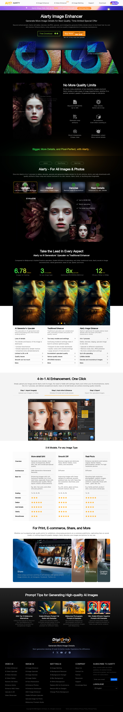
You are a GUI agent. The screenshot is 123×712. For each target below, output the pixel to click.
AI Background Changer (58, 675)
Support (91, 3)
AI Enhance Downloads (33, 688)
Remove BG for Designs (58, 688)
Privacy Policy (84, 709)
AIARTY (12, 3)
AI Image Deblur (31, 678)
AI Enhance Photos (32, 685)
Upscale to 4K (10, 692)
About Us (78, 668)
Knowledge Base (81, 685)
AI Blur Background (56, 678)
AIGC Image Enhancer (33, 692)
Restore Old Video (11, 681)
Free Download (46, 34)
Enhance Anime (10, 685)
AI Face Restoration (32, 681)
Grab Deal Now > (84, 8)
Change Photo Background (59, 692)
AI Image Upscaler (32, 671)
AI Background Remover (58, 671)
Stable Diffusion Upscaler (34, 695)
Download (102, 3)
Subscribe (114, 679)
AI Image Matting (77, 3)
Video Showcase (10, 695)
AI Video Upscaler (11, 671)
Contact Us (79, 671)
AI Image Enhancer (42, 3)
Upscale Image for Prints (34, 699)
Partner (78, 675)
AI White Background (57, 681)
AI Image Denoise (31, 675)
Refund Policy (93, 709)
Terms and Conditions (72, 709)
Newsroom (79, 678)
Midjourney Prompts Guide (35, 702)
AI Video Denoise (11, 675)
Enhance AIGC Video (12, 688)
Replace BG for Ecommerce (59, 685)
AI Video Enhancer (60, 3)
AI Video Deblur (10, 678)
